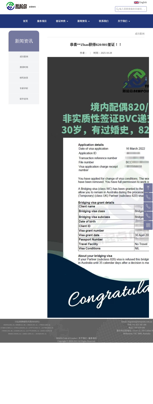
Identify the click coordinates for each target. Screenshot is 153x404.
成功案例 (24, 65)
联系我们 (103, 21)
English (140, 2)
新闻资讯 (82, 21)
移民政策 (24, 86)
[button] (117, 9)
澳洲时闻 (24, 76)
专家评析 (24, 97)
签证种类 (60, 21)
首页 (25, 21)
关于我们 (122, 21)
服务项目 (42, 21)
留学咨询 (24, 107)
